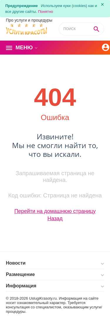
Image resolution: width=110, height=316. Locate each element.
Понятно (45, 11)
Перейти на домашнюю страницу (55, 211)
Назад (55, 218)
